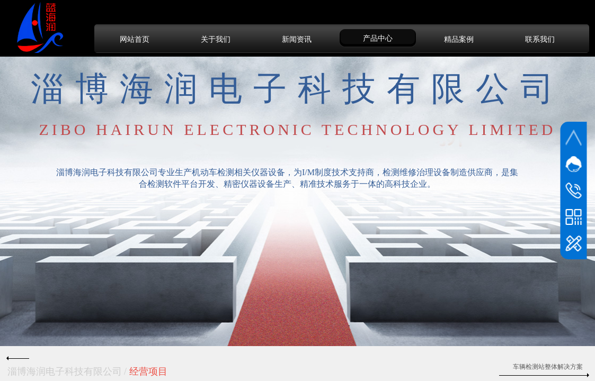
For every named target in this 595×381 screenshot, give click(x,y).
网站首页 (134, 39)
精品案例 (459, 39)
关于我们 (215, 39)
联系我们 (540, 39)
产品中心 (378, 38)
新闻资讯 (297, 39)
